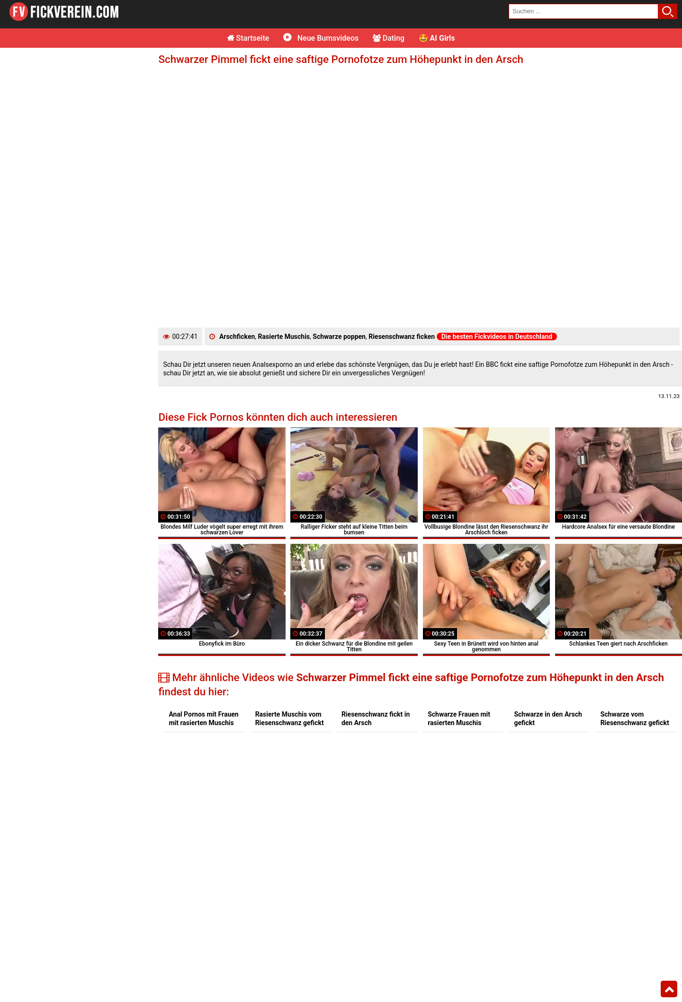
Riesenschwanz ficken (401, 336)
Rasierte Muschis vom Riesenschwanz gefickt (289, 718)
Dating (388, 38)
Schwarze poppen (339, 336)
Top (669, 989)
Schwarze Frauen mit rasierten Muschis (459, 718)
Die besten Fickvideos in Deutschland (497, 336)
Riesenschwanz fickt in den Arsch (375, 718)
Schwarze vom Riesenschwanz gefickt (635, 718)
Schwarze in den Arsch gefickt (548, 718)
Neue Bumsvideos (321, 38)
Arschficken (237, 336)
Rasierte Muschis (284, 336)
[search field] (583, 11)
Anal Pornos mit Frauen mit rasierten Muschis (203, 718)
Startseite (248, 38)
